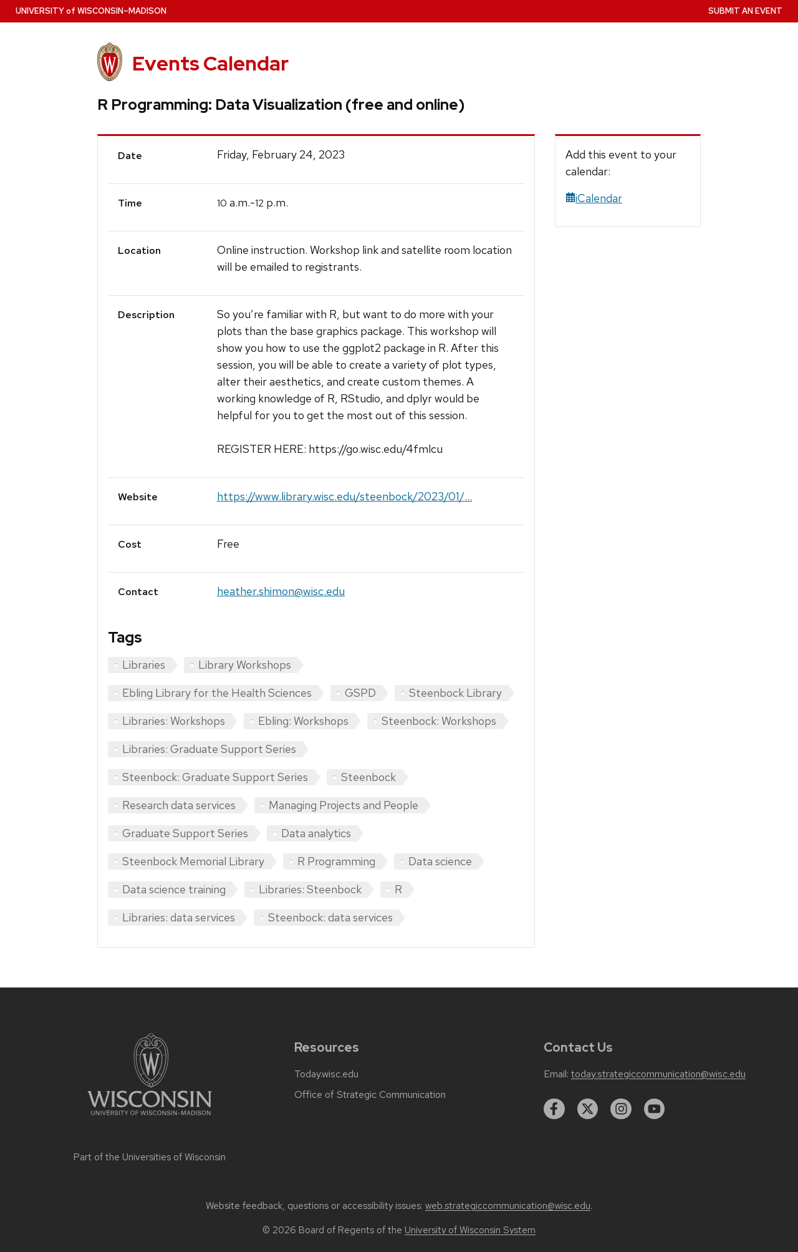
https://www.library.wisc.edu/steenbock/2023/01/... (344, 496)
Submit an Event (745, 11)
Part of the (150, 1157)
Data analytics (316, 833)
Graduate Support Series (185, 833)
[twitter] (587, 1109)
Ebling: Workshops (303, 721)
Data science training (174, 889)
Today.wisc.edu (326, 1074)
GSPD (360, 693)
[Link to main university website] (149, 1117)
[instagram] (621, 1109)
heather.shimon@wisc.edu (281, 591)
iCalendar (593, 198)
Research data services (179, 805)
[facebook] (554, 1109)
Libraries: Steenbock (310, 889)
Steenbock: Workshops (439, 721)
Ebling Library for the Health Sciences (217, 693)
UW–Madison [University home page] (91, 11)
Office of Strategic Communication (370, 1095)
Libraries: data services (178, 917)
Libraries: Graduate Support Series (209, 749)
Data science (440, 861)
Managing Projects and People (343, 805)
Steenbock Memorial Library (193, 861)
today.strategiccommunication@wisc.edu (658, 1074)
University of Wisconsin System (470, 1230)
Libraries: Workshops (173, 721)
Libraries (143, 665)
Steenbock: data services (330, 917)
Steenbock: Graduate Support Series (215, 777)
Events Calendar (210, 63)
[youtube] (654, 1109)
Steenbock (368, 777)
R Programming (336, 861)
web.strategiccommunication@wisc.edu (507, 1206)
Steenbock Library (455, 693)
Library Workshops (244, 665)
